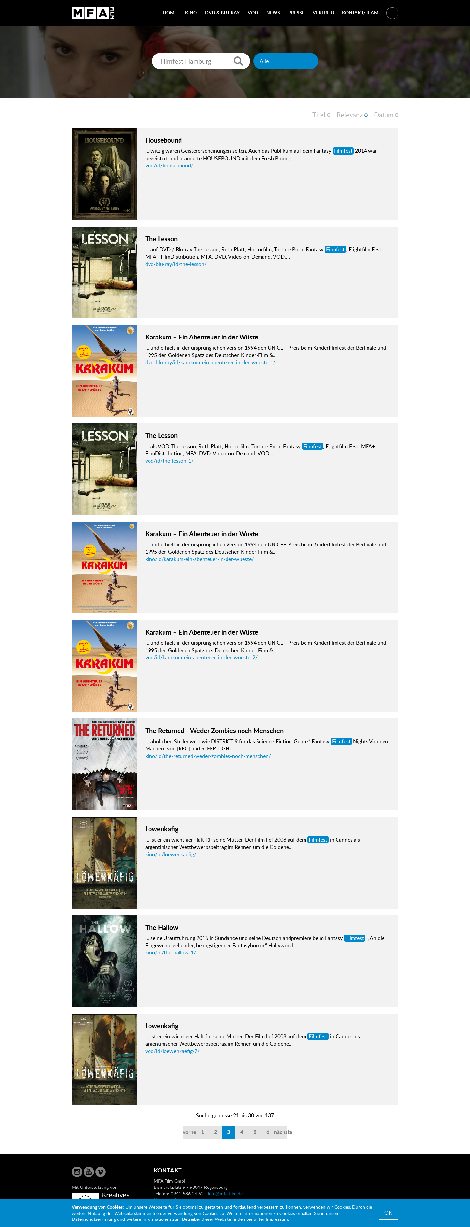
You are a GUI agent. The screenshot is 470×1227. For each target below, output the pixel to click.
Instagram (77, 1172)
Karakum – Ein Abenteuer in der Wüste (201, 336)
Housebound (163, 140)
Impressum (277, 1219)
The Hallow (161, 927)
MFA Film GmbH (93, 13)
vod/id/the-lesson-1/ (169, 460)
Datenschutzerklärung (94, 1219)
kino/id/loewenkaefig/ (170, 854)
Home (170, 12)
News (273, 12)
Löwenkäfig (162, 828)
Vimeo (100, 1172)
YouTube (89, 1172)
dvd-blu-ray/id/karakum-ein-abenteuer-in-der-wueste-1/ (210, 362)
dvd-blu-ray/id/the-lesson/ (176, 264)
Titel (318, 114)
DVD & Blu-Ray (222, 12)
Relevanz (350, 114)
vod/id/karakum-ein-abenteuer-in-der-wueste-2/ (201, 657)
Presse (296, 12)
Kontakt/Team (360, 12)
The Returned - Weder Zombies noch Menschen (214, 730)
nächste (280, 1132)
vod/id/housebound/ (169, 165)
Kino (191, 12)
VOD (253, 12)
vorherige (189, 1132)
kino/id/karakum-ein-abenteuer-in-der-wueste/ (199, 559)
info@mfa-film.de (225, 1193)
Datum (383, 114)
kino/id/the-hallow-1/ (170, 952)
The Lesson (161, 238)
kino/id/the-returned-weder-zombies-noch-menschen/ (208, 756)
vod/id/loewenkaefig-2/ (172, 1051)
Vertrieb (323, 12)
